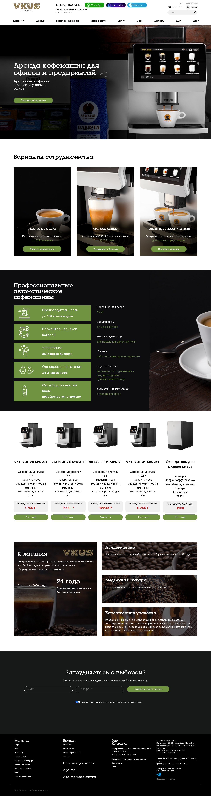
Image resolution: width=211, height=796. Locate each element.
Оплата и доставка (78, 763)
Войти (191, 7)
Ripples (66, 757)
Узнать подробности (42, 249)
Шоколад (19, 753)
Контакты (119, 743)
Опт (115, 740)
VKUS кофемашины (71, 753)
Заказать (31, 517)
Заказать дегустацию (33, 100)
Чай (16, 748)
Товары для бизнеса (23, 776)
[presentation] (46, 700)
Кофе (17, 745)
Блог (114, 767)
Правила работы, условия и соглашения (129, 759)
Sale (16, 772)
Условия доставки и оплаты (124, 755)
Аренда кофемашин (79, 776)
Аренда (69, 770)
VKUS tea (67, 745)
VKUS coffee (68, 748)
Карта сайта (117, 763)
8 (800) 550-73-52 (68, 4)
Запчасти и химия (22, 764)
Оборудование (21, 757)
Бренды (69, 740)
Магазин (22, 740)
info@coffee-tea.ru (168, 771)
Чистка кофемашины (24, 768)
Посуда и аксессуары (24, 760)
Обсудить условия (168, 249)
